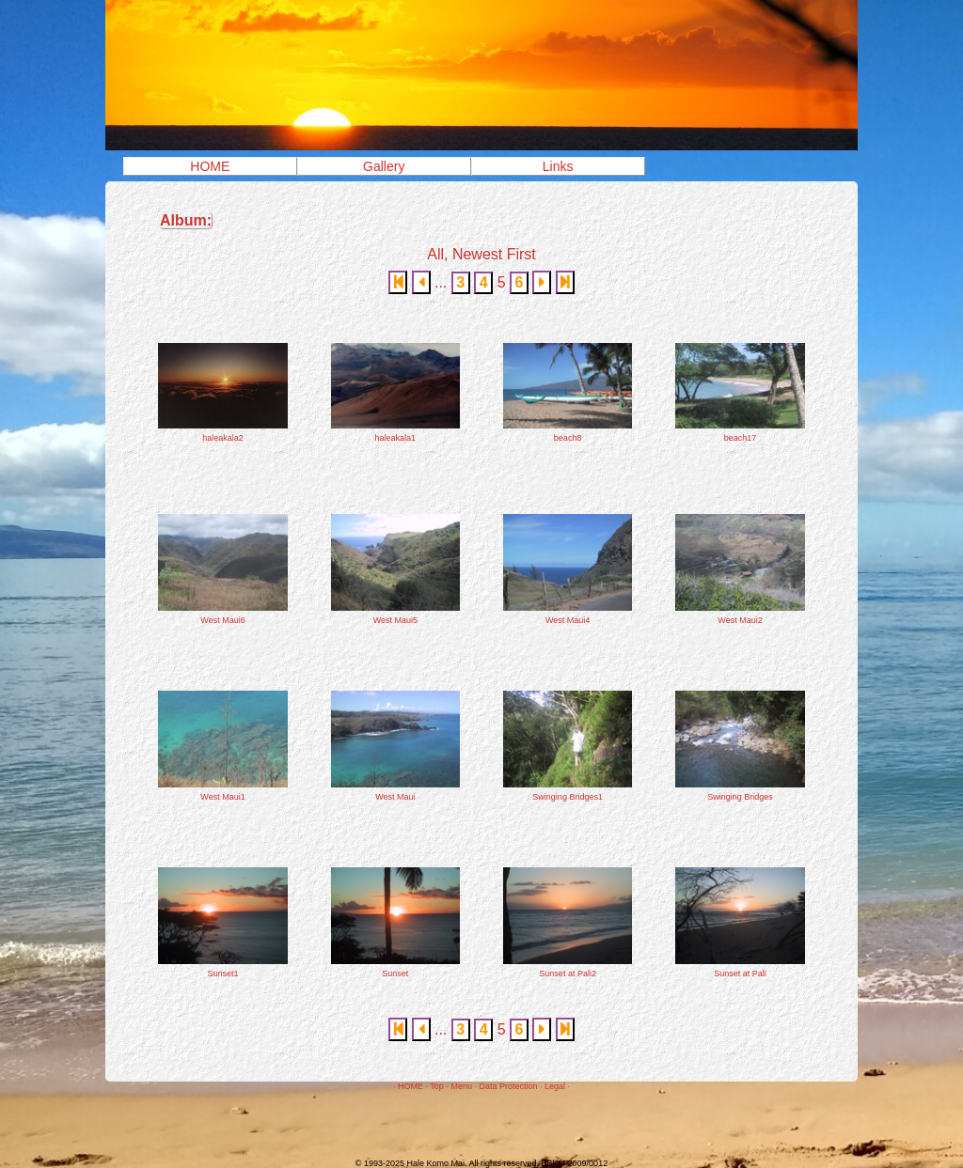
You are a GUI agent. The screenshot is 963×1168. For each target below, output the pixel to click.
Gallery (383, 166)
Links (558, 166)
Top (437, 1086)
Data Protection (508, 1086)
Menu (461, 1086)
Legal (555, 1086)
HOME (209, 166)
